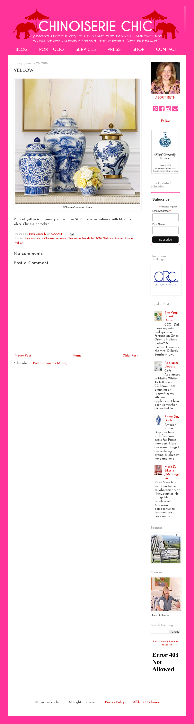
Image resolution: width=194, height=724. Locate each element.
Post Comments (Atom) (50, 363)
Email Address (161, 211)
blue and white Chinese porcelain (45, 238)
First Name (158, 224)
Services (85, 50)
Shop (138, 50)
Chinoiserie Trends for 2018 (84, 238)
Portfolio (51, 50)
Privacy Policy (114, 702)
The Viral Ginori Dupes (171, 316)
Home (77, 355)
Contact (166, 50)
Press (114, 50)
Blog (21, 50)
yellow (19, 243)
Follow (165, 121)
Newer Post (23, 355)
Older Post (130, 355)
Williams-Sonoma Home (118, 238)
